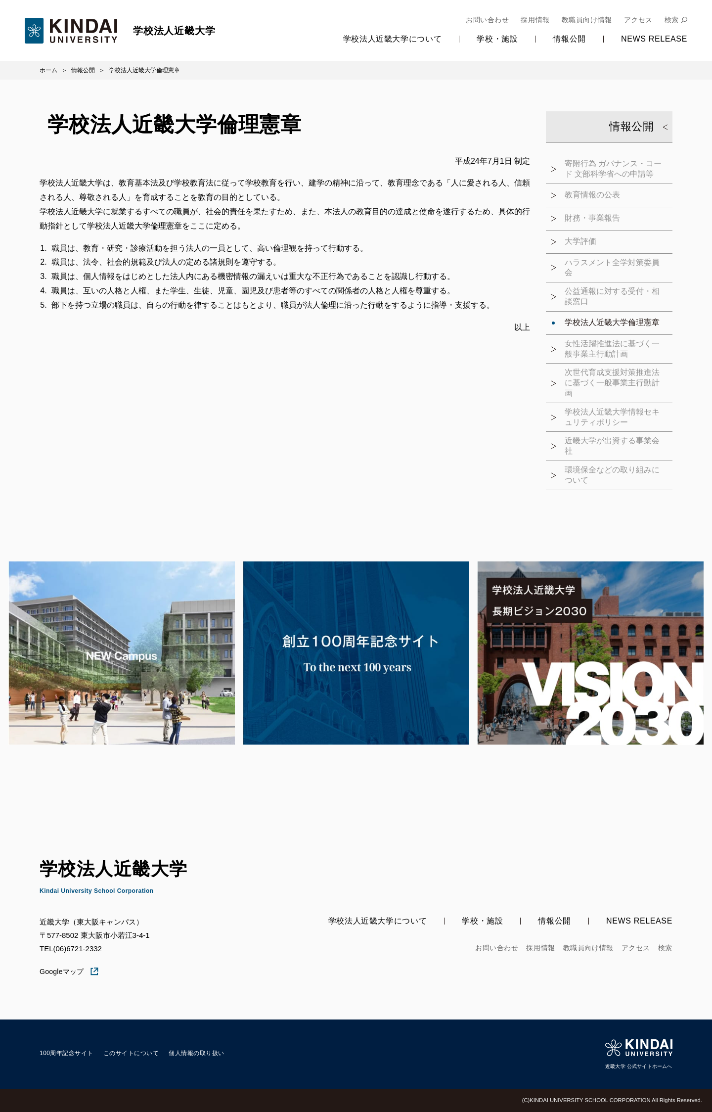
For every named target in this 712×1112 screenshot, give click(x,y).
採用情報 (535, 20)
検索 (672, 20)
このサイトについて (131, 1053)
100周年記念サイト (66, 1053)
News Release (654, 39)
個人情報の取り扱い (196, 1053)
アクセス (638, 20)
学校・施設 (497, 39)
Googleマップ (69, 971)
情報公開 (569, 39)
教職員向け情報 (587, 20)
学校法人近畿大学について (392, 39)
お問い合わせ (487, 20)
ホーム (48, 70)
